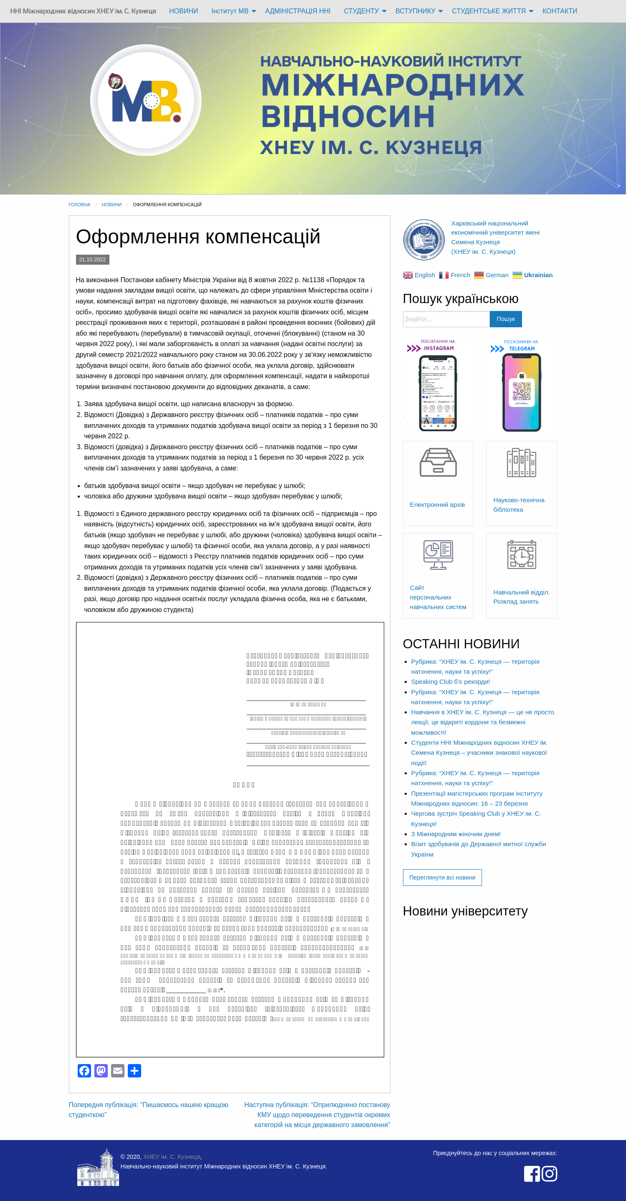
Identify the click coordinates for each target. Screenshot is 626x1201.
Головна (80, 204)
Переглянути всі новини (442, 877)
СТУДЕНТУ (361, 11)
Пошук (506, 319)
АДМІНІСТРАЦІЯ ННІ (298, 11)
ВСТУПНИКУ (415, 11)
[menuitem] (82, 11)
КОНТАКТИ (560, 11)
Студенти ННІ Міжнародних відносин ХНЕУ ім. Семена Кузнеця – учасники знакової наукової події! (479, 752)
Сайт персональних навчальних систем (438, 597)
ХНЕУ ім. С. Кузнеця (171, 1156)
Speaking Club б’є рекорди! (450, 681)
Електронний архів (437, 504)
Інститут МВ (229, 11)
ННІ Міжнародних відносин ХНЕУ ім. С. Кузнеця (83, 11)
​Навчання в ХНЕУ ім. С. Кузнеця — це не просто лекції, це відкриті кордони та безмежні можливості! (482, 722)
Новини (112, 204)
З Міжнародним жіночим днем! (456, 833)
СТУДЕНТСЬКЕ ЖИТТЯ (489, 11)
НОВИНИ (183, 11)
